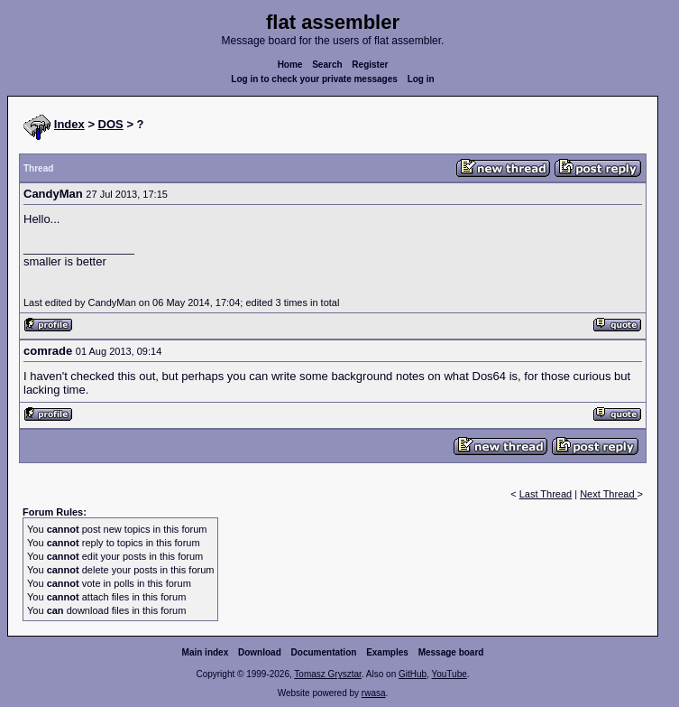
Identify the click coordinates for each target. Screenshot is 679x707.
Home (290, 65)
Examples (387, 652)
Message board (451, 652)
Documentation (324, 652)
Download (259, 652)
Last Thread (546, 493)
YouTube (448, 674)
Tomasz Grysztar (327, 674)
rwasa (374, 693)
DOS (111, 124)
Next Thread (608, 493)
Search (327, 65)
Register (370, 65)
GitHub (413, 674)
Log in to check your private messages (314, 79)
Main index (205, 652)
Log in (421, 79)
